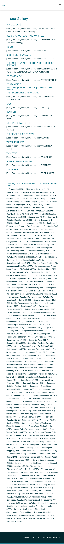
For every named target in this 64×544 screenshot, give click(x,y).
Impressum (36, 537)
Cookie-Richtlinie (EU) (51, 537)
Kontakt (26, 537)
